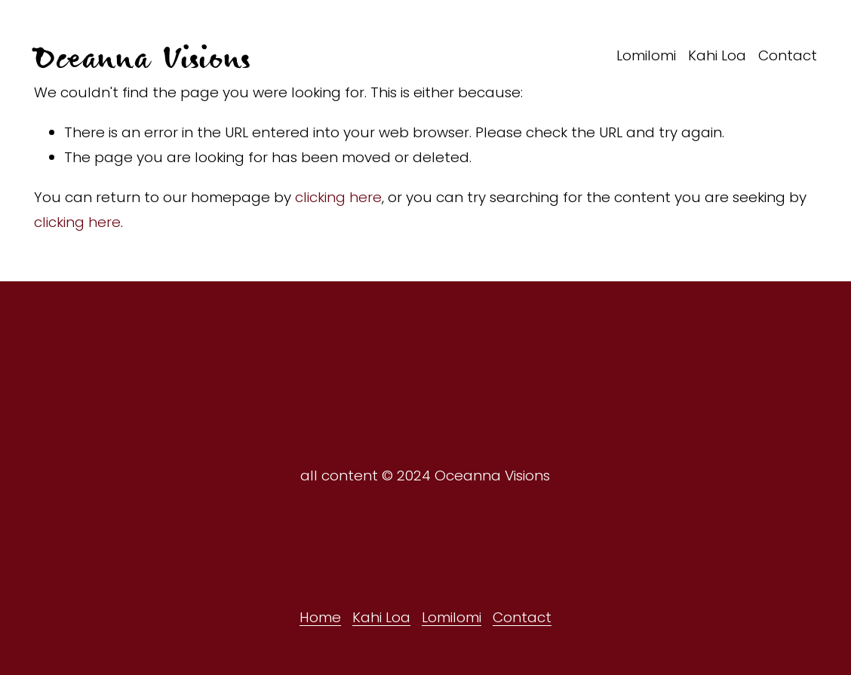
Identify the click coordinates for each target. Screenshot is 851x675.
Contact (787, 55)
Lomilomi (646, 55)
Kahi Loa (717, 55)
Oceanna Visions (142, 55)
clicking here (338, 197)
